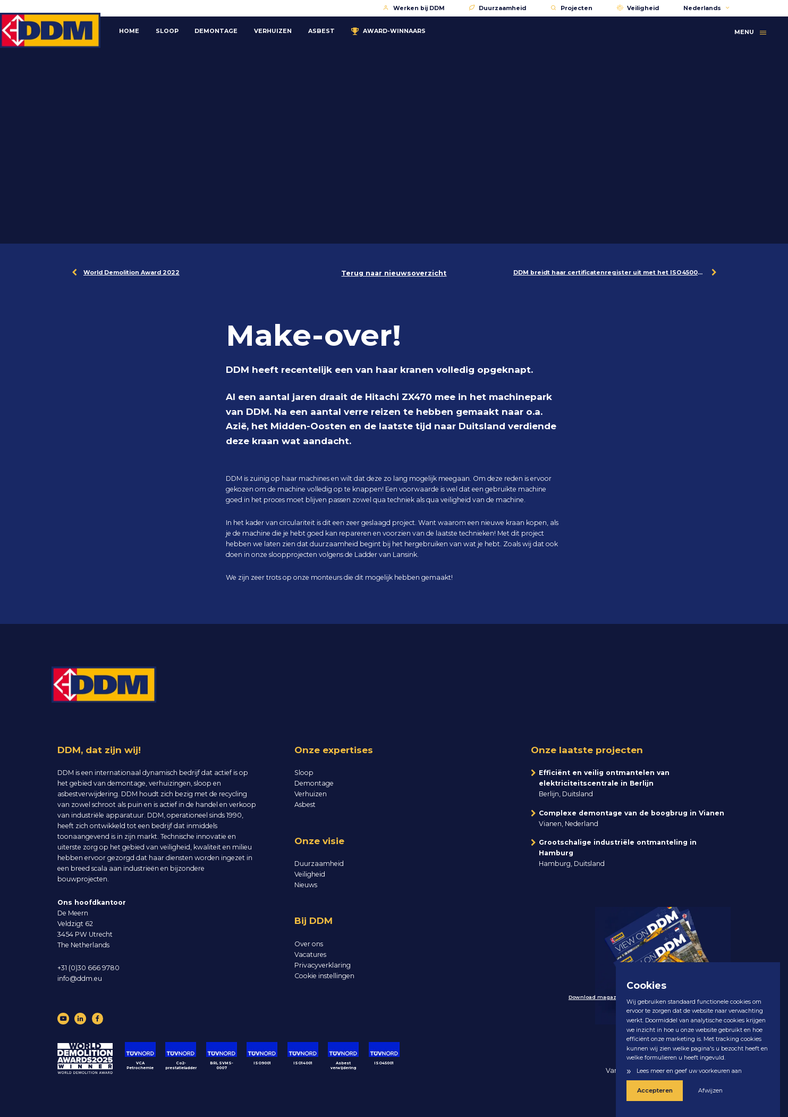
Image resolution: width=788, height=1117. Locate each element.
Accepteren (650, 1092)
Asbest (341, 27)
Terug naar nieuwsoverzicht (393, 273)
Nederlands (707, 8)
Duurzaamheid (497, 8)
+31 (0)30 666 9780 (88, 968)
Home (149, 27)
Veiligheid (638, 8)
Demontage (236, 27)
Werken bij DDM (414, 8)
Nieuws (305, 885)
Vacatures (310, 954)
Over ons (308, 944)
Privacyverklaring (322, 965)
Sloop (187, 27)
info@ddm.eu (79, 978)
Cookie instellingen (324, 976)
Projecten (571, 8)
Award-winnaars (408, 28)
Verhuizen (293, 27)
